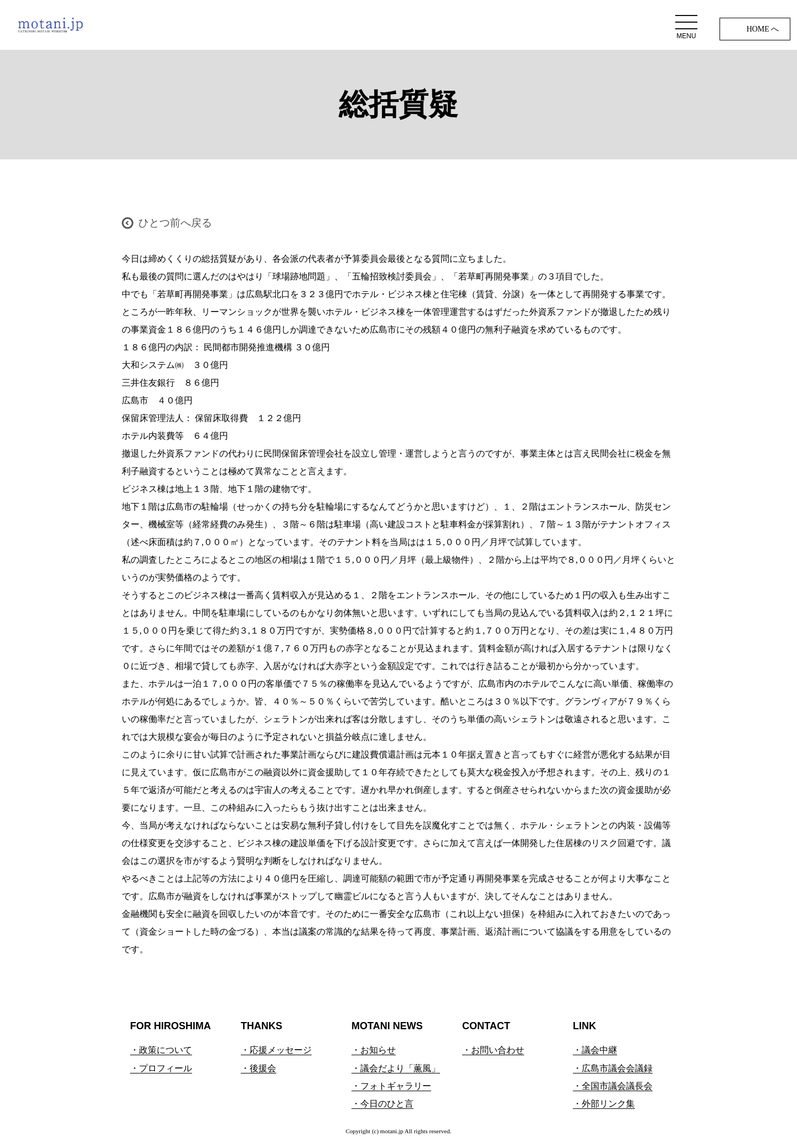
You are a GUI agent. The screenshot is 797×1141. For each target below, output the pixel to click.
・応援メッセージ (276, 1050)
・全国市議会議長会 (613, 1086)
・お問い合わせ (493, 1050)
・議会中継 (595, 1050)
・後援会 (258, 1068)
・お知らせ (373, 1050)
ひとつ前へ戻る (175, 223)
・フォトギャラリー (391, 1086)
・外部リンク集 (604, 1103)
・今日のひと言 (382, 1103)
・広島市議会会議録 (613, 1068)
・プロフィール (161, 1068)
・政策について (161, 1050)
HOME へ (763, 29)
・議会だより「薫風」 (395, 1068)
